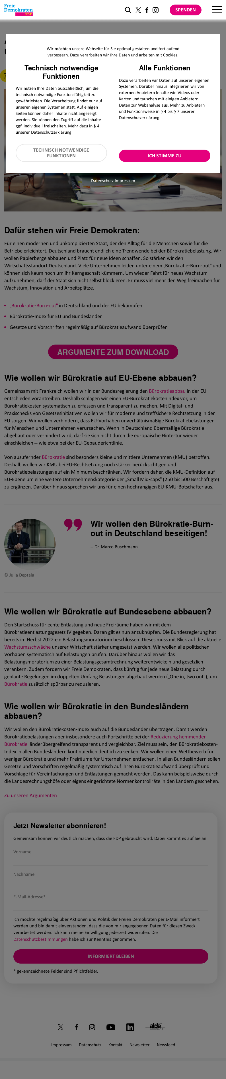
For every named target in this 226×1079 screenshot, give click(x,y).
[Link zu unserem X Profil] (138, 10)
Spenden (185, 10)
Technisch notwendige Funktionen (61, 153)
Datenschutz (102, 180)
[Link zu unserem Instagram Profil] (156, 10)
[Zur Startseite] (18, 10)
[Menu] (217, 10)
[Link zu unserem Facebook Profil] (146, 10)
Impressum (125, 180)
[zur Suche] (128, 10)
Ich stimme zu (165, 155)
